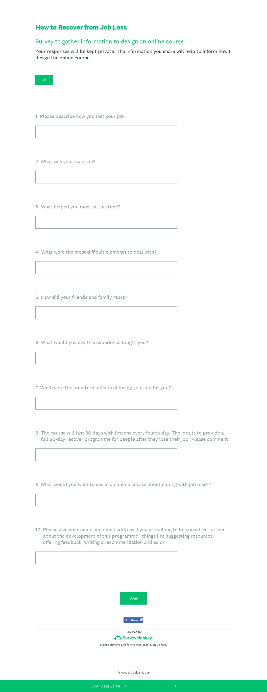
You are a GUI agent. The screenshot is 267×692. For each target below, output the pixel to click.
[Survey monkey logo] (133, 637)
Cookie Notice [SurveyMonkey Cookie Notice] (140, 673)
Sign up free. (158, 645)
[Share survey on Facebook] (134, 621)
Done (133, 598)
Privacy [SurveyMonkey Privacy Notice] (122, 673)
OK (44, 79)
